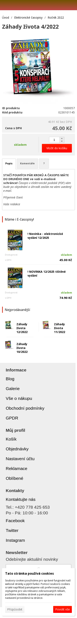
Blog (10, 378)
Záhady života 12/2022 (22, 328)
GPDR (12, 418)
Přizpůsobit (14, 609)
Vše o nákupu (19, 398)
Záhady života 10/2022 (22, 348)
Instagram (15, 540)
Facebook (15, 520)
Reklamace (16, 468)
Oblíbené (14, 478)
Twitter (12, 530)
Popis (9, 163)
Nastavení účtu (20, 458)
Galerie (13, 388)
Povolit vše (62, 609)
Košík (11, 439)
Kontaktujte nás (21, 499)
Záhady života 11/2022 (59, 328)
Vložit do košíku (56, 148)
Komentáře (27, 163)
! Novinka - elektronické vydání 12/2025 (45, 236)
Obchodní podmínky (25, 408)
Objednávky (17, 448)
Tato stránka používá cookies (29, 573)
